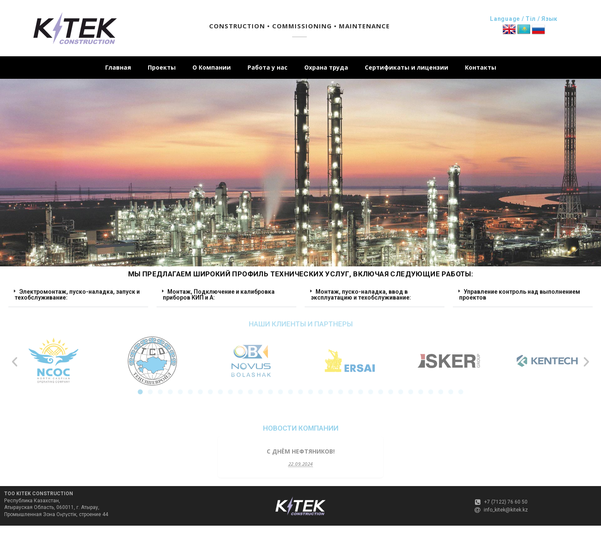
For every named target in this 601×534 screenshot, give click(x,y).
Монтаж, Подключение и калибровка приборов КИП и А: (219, 292)
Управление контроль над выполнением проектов (519, 292)
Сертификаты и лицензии (406, 67)
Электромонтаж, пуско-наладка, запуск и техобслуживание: (77, 292)
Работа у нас (267, 67)
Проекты (162, 67)
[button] (78, 292)
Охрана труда (326, 67)
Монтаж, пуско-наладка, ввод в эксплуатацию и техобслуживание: (361, 292)
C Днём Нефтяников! (301, 451)
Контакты (480, 67)
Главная (118, 67)
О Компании (211, 67)
